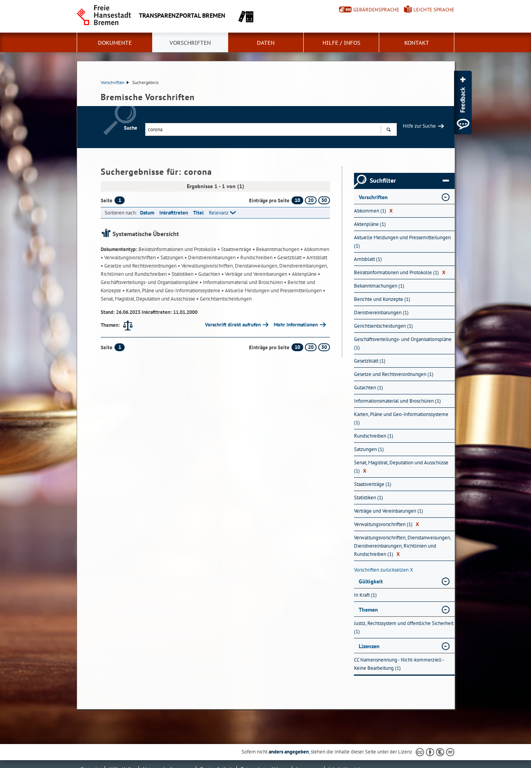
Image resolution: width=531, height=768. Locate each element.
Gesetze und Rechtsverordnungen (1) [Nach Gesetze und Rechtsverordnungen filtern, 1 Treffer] (393, 374)
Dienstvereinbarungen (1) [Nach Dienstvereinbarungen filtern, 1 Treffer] (381, 312)
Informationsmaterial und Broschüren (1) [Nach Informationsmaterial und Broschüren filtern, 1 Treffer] (397, 401)
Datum (147, 212)
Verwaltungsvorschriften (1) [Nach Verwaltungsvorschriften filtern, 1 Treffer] (386, 524)
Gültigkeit (371, 581)
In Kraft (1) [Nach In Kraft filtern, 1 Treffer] (365, 595)
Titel (198, 212)
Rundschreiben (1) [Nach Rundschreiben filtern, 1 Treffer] (373, 436)
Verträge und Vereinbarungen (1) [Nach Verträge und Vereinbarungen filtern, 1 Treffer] (388, 511)
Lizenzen (369, 646)
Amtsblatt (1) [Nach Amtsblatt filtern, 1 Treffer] (368, 259)
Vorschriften (190, 42)
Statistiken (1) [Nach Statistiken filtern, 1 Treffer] (368, 497)
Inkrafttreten (173, 212)
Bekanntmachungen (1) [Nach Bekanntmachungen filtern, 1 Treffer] (379, 285)
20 (310, 200)
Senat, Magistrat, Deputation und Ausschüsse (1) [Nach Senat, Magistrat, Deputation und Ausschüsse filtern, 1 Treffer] (401, 466)
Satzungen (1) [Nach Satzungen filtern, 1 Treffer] (369, 449)
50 (324, 200)
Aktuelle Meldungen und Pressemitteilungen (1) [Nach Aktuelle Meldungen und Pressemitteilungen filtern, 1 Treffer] (402, 241)
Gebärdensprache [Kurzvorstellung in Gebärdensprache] (376, 9)
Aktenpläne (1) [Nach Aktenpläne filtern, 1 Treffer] (370, 224)
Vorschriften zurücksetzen (383, 569)
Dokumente (115, 42)
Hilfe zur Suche (419, 126)
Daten (266, 42)
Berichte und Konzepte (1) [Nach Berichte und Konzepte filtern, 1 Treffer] (382, 299)
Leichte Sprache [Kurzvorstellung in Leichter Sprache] (433, 9)
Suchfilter (409, 181)
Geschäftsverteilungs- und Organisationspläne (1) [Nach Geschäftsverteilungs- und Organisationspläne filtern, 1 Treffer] (403, 343)
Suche (130, 128)
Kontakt (416, 42)
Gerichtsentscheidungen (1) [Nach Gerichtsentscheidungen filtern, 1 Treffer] (383, 326)
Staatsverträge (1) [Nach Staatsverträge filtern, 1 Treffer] (372, 484)
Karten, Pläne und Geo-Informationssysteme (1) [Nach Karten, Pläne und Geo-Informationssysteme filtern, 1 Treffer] (401, 418)
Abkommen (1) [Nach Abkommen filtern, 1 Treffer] (373, 210)
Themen (368, 609)
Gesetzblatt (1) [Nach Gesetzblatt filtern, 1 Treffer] (369, 360)
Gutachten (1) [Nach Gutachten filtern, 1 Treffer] (368, 387)
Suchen (388, 130)
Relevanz (219, 212)
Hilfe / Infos (341, 42)
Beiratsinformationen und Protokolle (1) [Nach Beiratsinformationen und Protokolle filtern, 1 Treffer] (399, 272)
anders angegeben (289, 751)
